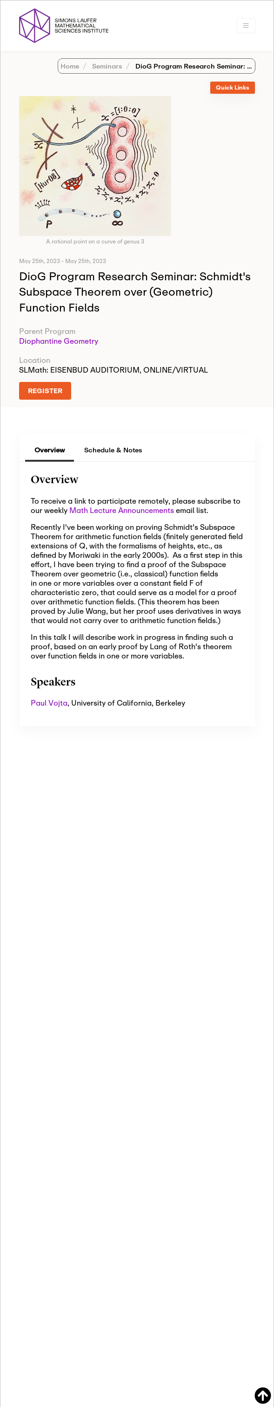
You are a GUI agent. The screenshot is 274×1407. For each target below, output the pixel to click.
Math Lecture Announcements (121, 510)
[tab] (232, 88)
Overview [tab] (49, 450)
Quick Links (232, 87)
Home (69, 66)
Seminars (106, 66)
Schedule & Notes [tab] (113, 450)
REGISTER (45, 390)
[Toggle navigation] (246, 25)
